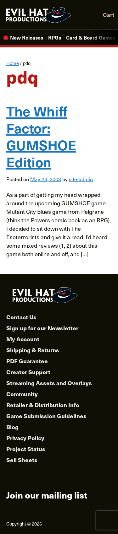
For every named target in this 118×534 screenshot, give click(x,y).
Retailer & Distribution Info (42, 405)
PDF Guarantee (27, 361)
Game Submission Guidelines (46, 416)
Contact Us (21, 317)
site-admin (81, 179)
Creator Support (28, 372)
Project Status (25, 449)
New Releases (26, 37)
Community (22, 394)
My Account (22, 339)
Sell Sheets (21, 460)
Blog (12, 427)
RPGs (54, 37)
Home (12, 63)
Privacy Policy (25, 438)
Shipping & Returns (32, 350)
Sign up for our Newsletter (42, 328)
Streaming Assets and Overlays (49, 383)
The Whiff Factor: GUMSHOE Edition (41, 136)
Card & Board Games (90, 37)
